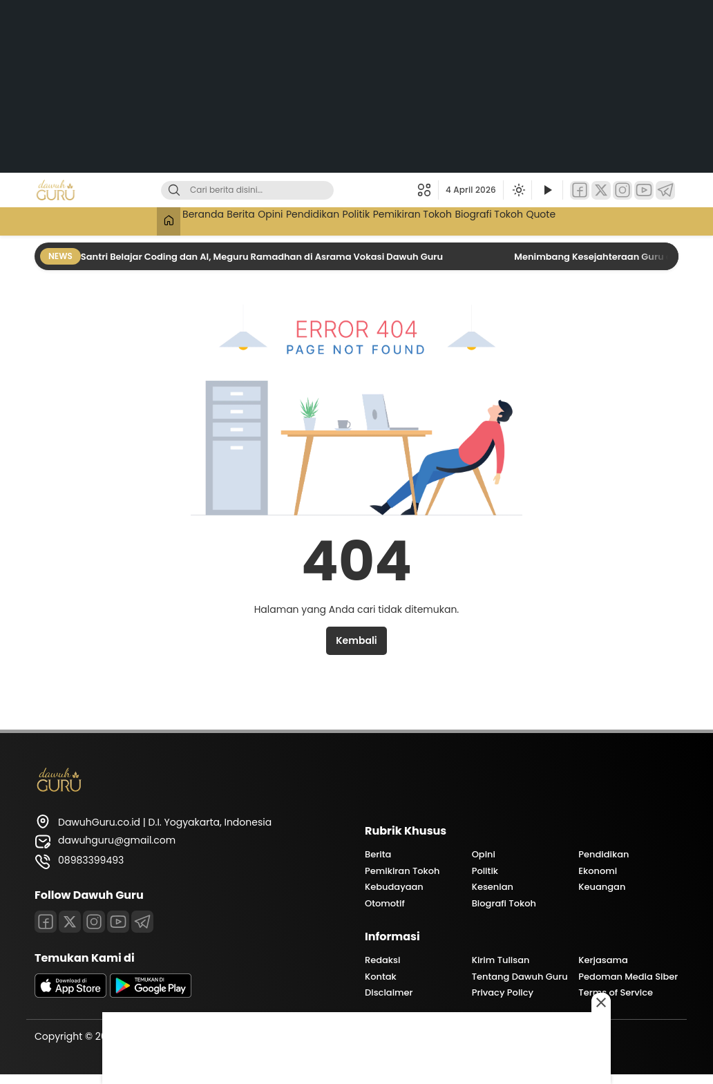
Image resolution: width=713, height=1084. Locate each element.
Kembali (356, 640)
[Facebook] (579, 190)
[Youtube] (118, 922)
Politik (364, 220)
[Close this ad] (601, 1002)
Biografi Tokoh (523, 220)
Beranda (162, 220)
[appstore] (70, 994)
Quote (587, 220)
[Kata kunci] (270, 190)
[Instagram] (622, 190)
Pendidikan (307, 220)
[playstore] (150, 994)
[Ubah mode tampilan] (517, 190)
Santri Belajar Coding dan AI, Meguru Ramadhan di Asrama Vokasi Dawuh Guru (263, 256)
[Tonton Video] (547, 190)
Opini (253, 220)
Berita (211, 220)
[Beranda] (119, 221)
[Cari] (174, 190)
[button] (428, 190)
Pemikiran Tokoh (433, 220)
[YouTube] (644, 190)
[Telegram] (665, 190)
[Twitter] (601, 190)
